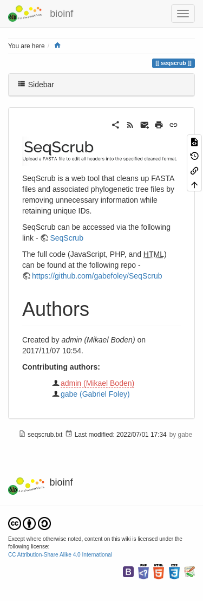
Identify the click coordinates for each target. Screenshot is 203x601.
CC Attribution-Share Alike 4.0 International (60, 555)
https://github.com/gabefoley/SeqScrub (97, 276)
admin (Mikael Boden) (97, 383)
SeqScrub (66, 238)
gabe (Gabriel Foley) (95, 394)
